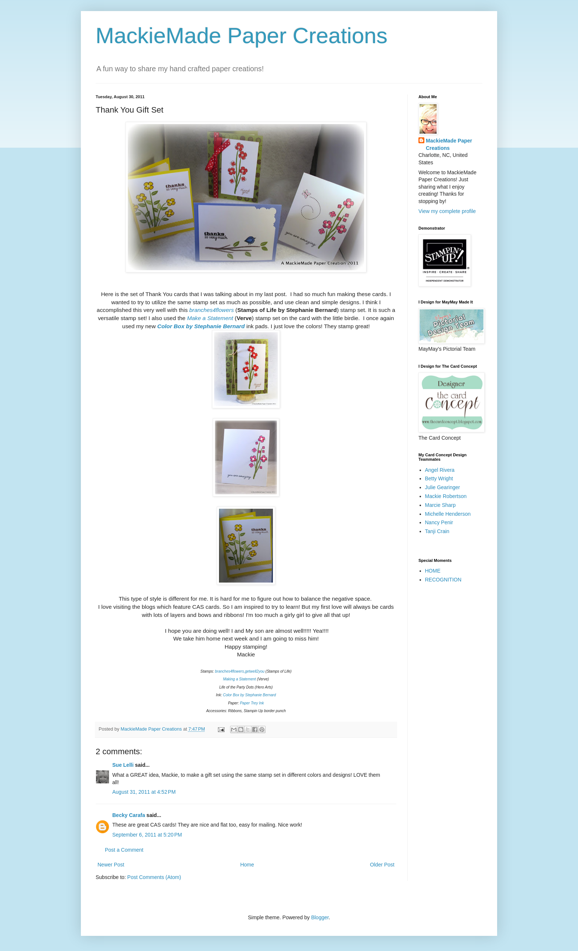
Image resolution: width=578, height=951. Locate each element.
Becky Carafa (128, 815)
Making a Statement (239, 679)
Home (247, 865)
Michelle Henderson (448, 514)
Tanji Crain (437, 531)
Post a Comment (124, 850)
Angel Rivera (440, 470)
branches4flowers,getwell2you (239, 671)
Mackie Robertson (446, 496)
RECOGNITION (443, 580)
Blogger (319, 917)
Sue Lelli (123, 765)
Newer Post (111, 865)
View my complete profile (447, 211)
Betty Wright (439, 478)
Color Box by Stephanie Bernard (201, 326)
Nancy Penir (439, 522)
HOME (433, 571)
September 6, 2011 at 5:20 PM (147, 835)
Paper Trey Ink (252, 703)
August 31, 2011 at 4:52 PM (144, 792)
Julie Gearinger (442, 487)
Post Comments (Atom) (154, 877)
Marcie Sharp (440, 505)
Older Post (382, 865)
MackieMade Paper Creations (241, 35)
